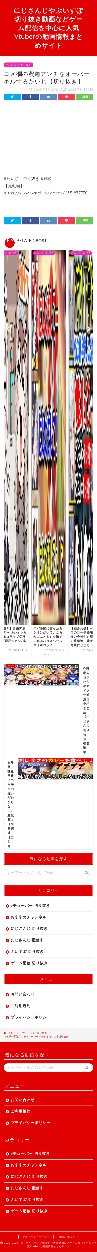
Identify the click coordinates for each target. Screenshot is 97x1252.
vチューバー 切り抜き (18, 64)
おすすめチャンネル (29, 917)
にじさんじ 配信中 (27, 940)
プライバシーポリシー (30, 1017)
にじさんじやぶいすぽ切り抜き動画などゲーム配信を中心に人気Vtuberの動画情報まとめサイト (48, 27)
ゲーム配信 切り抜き (29, 963)
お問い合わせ (23, 994)
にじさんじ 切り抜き (29, 928)
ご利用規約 (21, 1005)
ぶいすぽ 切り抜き (27, 951)
